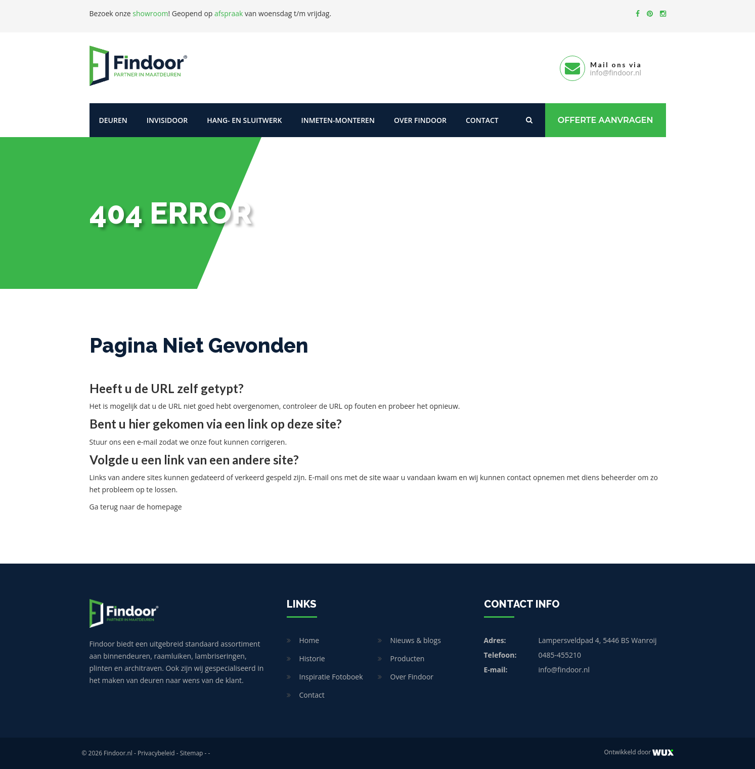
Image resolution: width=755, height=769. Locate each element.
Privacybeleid (156, 753)
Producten (407, 658)
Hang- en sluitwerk (244, 120)
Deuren (113, 120)
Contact (482, 120)
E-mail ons (325, 477)
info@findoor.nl (564, 669)
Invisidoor (167, 120)
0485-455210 (560, 655)
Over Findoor (420, 120)
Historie (312, 658)
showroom (150, 13)
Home (309, 640)
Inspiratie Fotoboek (331, 676)
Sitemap (191, 753)
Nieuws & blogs (415, 640)
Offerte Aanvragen (605, 120)
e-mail (147, 442)
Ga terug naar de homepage (136, 506)
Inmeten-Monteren (337, 120)
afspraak (228, 13)
